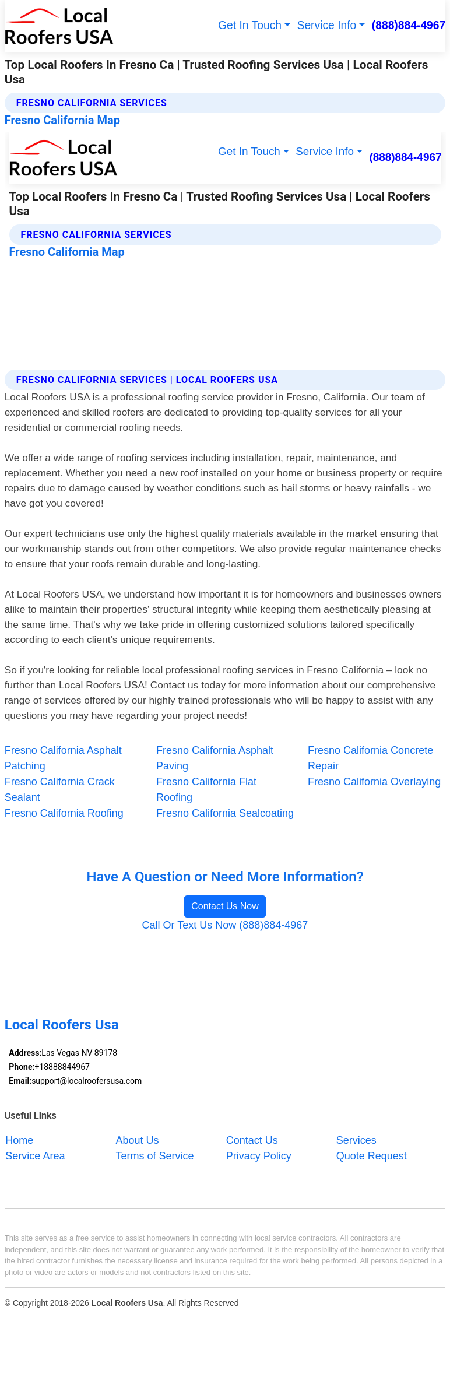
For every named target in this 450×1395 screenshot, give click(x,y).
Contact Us (252, 1140)
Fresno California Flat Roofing (206, 789)
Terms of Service (155, 1156)
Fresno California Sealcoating (225, 813)
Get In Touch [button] (250, 25)
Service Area (35, 1156)
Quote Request (371, 1156)
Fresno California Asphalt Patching (63, 758)
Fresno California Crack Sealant (60, 789)
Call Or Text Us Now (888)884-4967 (225, 925)
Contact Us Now (225, 906)
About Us (137, 1140)
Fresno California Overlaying (374, 782)
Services (356, 1140)
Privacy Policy (258, 1156)
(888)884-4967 (409, 25)
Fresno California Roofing (64, 813)
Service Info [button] (327, 25)
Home (19, 1140)
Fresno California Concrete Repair (370, 758)
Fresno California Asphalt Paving (214, 758)
